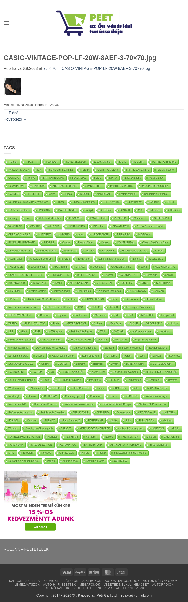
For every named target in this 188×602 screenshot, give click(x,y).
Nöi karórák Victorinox (156, 194)
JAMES (157, 355)
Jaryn (144, 266)
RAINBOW (39, 186)
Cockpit (89, 210)
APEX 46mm (60, 266)
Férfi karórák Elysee (81, 331)
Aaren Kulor (98, 372)
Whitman (13, 428)
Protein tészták (37, 291)
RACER (65, 258)
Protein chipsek (127, 194)
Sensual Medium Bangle (21, 380)
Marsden (155, 210)
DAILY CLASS (171, 436)
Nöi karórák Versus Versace (23, 307)
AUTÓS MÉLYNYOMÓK (160, 581)
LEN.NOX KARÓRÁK (69, 380)
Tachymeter (84, 258)
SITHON (113, 307)
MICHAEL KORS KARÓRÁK (161, 372)
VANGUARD (15, 226)
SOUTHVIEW (119, 461)
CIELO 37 (66, 428)
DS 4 (114, 299)
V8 (52, 372)
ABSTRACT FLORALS (64, 186)
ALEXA (98, 323)
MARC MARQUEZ (157, 388)
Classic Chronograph (41, 258)
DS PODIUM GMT (163, 364)
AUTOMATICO (68, 444)
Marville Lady (156, 177)
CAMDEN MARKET (122, 266)
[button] (7, 23)
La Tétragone (55, 331)
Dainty (100, 388)
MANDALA (116, 323)
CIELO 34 (114, 380)
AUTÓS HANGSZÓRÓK (122, 581)
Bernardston (134, 380)
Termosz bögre (62, 291)
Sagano (45, 364)
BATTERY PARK (93, 444)
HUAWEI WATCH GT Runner (42, 299)
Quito (116, 315)
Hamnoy (12, 218)
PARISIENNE (95, 420)
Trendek (12, 161)
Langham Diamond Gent (111, 258)
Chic (136, 388)
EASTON (38, 372)
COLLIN (96, 307)
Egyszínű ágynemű (145, 339)
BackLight (28, 453)
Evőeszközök (38, 266)
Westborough (15, 388)
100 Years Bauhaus (19, 210)
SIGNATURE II (120, 226)
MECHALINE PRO (165, 266)
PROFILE (49, 242)
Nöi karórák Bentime (45, 404)
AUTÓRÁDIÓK (163, 584)
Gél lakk (154, 202)
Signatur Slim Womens (125, 372)
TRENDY (50, 420)
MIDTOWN (144, 234)
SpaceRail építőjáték (84, 202)
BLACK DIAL (79, 177)
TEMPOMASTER (59, 275)
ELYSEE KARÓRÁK (73, 372)
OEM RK (35, 226)
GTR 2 (144, 283)
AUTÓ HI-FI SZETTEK (59, 584)
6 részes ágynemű (18, 347)
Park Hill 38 (71, 436)
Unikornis (112, 355)
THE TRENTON (129, 436)
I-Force (159, 250)
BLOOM (84, 194)
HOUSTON (158, 428)
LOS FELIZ (126, 283)
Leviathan (164, 331)
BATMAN (159, 291)
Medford (167, 420)
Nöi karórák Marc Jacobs (152, 404)
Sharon (113, 396)
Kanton (105, 242)
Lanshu (137, 258)
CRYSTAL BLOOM (52, 339)
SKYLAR (119, 331)
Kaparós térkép (90, 355)
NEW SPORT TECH (19, 250)
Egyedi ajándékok (18, 355)
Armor (114, 364)
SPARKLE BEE (93, 186)
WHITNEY (169, 412)
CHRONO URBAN (94, 299)
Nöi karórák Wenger (156, 396)
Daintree (71, 299)
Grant (128, 355)
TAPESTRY (31, 161)
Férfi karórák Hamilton (20, 412)
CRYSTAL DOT (129, 275)
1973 (130, 315)
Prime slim (151, 275)
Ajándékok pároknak (63, 355)
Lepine (51, 194)
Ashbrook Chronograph (130, 428)
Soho (128, 420)
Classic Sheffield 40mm (155, 242)
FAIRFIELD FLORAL (137, 169)
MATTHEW (44, 234)
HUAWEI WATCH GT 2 (134, 250)
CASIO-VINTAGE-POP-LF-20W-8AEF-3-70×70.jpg (106, 68)
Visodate (32, 420)
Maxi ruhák (121, 339)
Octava (66, 242)
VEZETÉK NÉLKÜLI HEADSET (126, 584)
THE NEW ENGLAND (20, 315)
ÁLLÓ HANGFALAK (130, 588)
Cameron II (140, 218)
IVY (39, 169)
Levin (80, 234)
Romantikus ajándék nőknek (23, 461)
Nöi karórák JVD (17, 404)
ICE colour (99, 226)
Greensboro (123, 412)
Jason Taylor (15, 258)
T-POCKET (147, 315)
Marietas (52, 436)
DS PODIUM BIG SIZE (20, 364)
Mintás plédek (70, 461)
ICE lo (122, 161)
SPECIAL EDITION (41, 444)
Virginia (174, 323)
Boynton (172, 380)
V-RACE (80, 266)
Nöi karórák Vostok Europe (79, 404)
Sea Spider (108, 250)
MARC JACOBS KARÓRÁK (95, 428)
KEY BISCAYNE (147, 412)
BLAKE (134, 323)
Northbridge (37, 388)
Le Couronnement (141, 331)
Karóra (85, 453)
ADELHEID (103, 412)
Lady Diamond (133, 177)
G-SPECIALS (66, 453)
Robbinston (81, 315)
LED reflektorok (154, 299)
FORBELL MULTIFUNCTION (24, 436)
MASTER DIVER (67, 210)
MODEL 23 (131, 396)
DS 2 (81, 307)
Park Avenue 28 (71, 420)
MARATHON (119, 388)
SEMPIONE (14, 291)
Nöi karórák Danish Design (116, 404)
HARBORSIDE (16, 372)
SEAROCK (52, 161)
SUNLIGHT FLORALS (61, 169)
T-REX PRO (123, 234)
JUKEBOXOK (91, 581)
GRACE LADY (154, 323)
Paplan (51, 461)
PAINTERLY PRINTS (121, 186)
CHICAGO (174, 210)
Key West (174, 355)
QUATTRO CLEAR (107, 169)
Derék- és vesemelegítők (150, 226)
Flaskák (101, 453)
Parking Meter (85, 242)
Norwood (46, 453)
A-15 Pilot (106, 210)
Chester (108, 275)
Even (142, 355)
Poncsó (60, 202)
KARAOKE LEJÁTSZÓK (60, 581)
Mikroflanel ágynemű (85, 347)
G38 (140, 210)
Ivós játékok (84, 291)
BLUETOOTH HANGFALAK (93, 588)
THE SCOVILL (81, 412)
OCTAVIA (13, 177)
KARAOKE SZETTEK (24, 581)
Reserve (89, 250)
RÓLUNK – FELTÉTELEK (26, 549)
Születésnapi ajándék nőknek (130, 453)
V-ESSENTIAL (104, 283)
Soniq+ (169, 275)
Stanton (32, 396)
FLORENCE (33, 194)
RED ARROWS (137, 291)
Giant (24, 331)
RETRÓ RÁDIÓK (57, 588)
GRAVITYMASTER (80, 339)
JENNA (86, 169)
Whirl (103, 331)
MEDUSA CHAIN (79, 283)
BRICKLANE (40, 283)
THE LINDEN (15, 266)
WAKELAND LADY (18, 169)
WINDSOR (53, 226)
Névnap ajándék (158, 347)
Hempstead (167, 315)
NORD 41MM (15, 444)
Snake (58, 283)
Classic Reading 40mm (21, 339)
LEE (10, 331)
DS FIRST (57, 388)
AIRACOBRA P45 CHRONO (125, 444)
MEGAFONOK (89, 584)
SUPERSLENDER (76, 161)
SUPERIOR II (161, 218)
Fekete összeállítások (58, 307)
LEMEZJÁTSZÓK (27, 584)
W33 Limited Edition (50, 218)
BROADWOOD (16, 283)
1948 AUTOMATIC (35, 323)
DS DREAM (50, 396)
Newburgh (14, 396)
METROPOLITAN (76, 323)
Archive (31, 177)
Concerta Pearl (16, 186)
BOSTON (125, 210)
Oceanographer (73, 396)
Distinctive (95, 396)
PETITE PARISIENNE (164, 161)
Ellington (151, 436)
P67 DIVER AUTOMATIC (21, 242)
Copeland (98, 266)
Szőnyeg (109, 347)
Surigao (67, 194)
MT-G (11, 453)
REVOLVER (75, 218)
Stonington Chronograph (39, 428)
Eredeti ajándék (102, 161)
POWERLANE (98, 218)
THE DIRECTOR (80, 388)
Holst (28, 218)
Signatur (61, 315)
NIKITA (113, 177)
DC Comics (131, 299)
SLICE (97, 177)
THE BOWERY (111, 202)
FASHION (13, 420)
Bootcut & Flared (95, 461)
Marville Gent (104, 194)
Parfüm (103, 339)
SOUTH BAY (163, 283)
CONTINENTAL (125, 242)
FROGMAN (44, 210)
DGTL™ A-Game (135, 364)
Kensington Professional (139, 307)
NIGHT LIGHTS (76, 226)
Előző (11, 113)
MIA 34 (175, 428)
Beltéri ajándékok (158, 444)
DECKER (63, 364)
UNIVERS (64, 234)
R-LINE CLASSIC (86, 275)
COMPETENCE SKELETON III (25, 275)
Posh (56, 323)
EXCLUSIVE (156, 258)
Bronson (44, 315)
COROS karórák (47, 250)
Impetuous (95, 380)
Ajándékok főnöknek (110, 291)
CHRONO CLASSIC (19, 234)
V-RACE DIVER (100, 234)
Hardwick (98, 364)
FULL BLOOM (146, 420)
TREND (12, 323)
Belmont (80, 364)
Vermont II (91, 436)
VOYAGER (120, 218)
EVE (37, 331)
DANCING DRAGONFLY (154, 186)
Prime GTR (70, 250)
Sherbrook (154, 380)
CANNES (13, 194)
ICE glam (139, 161)
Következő (15, 119)
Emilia (46, 380)
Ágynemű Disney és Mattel (51, 347)
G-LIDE (171, 202)
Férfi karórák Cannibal (52, 412)
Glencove (100, 315)
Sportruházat (135, 202)
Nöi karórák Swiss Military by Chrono (28, 202)
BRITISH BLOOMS (53, 177)
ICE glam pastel (165, 169)
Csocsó (40, 355)
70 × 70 (50, 68)
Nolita (114, 420)
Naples (109, 436)
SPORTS (13, 299)
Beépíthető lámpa (131, 347)
